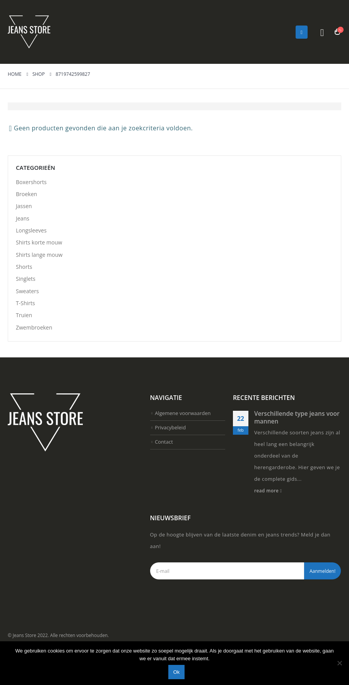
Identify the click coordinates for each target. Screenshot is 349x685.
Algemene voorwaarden (182, 448)
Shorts (24, 286)
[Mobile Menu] (302, 32)
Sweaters (27, 315)
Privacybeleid (170, 465)
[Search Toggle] (322, 32)
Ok (176, 672)
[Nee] (339, 663)
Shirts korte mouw (39, 256)
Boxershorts (31, 183)
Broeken (26, 198)
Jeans (22, 227)
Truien (24, 344)
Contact (164, 482)
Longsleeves (31, 242)
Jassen (24, 212)
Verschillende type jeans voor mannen (297, 451)
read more (268, 524)
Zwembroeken (34, 359)
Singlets (25, 300)
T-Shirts (25, 330)
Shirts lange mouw (39, 271)
